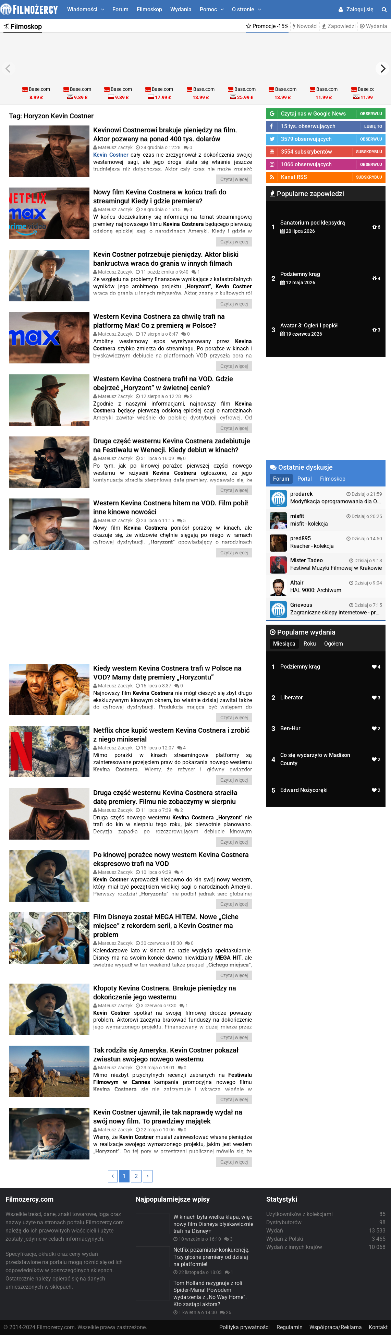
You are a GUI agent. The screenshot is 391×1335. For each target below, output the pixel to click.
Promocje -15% (267, 26)
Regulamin (290, 1327)
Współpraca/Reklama (335, 1327)
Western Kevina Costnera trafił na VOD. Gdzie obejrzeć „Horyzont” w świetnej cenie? (163, 383)
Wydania (181, 9)
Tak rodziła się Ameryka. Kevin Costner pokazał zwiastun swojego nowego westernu (166, 1054)
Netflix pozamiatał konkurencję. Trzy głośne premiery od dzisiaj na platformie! (211, 1257)
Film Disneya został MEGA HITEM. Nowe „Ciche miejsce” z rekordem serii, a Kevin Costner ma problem (166, 926)
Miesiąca (284, 643)
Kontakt (378, 1327)
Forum (120, 9)
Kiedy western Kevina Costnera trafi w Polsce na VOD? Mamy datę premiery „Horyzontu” (167, 672)
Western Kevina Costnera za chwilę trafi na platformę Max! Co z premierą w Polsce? (159, 320)
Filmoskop (149, 9)
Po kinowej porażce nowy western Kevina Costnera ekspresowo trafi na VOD (171, 859)
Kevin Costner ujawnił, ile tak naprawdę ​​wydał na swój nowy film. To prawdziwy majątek (167, 1116)
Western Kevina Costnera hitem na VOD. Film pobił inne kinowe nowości (170, 507)
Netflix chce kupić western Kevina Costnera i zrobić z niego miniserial (171, 734)
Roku (310, 643)
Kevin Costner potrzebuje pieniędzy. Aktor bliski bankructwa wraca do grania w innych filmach (166, 258)
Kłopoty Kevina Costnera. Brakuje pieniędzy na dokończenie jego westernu (164, 992)
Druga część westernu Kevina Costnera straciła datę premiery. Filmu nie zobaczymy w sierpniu (165, 797)
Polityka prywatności (244, 1327)
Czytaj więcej (234, 179)
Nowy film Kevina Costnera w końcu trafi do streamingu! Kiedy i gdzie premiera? (159, 196)
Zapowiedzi (339, 26)
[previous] (8, 68)
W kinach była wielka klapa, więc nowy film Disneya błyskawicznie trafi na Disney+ (213, 1224)
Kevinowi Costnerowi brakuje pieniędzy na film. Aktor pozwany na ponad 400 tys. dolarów (165, 134)
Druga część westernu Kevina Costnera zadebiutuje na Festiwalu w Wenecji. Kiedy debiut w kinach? (171, 445)
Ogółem (333, 643)
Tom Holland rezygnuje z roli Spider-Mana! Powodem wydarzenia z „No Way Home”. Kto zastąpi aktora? (210, 1294)
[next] (382, 68)
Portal (304, 479)
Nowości (305, 26)
